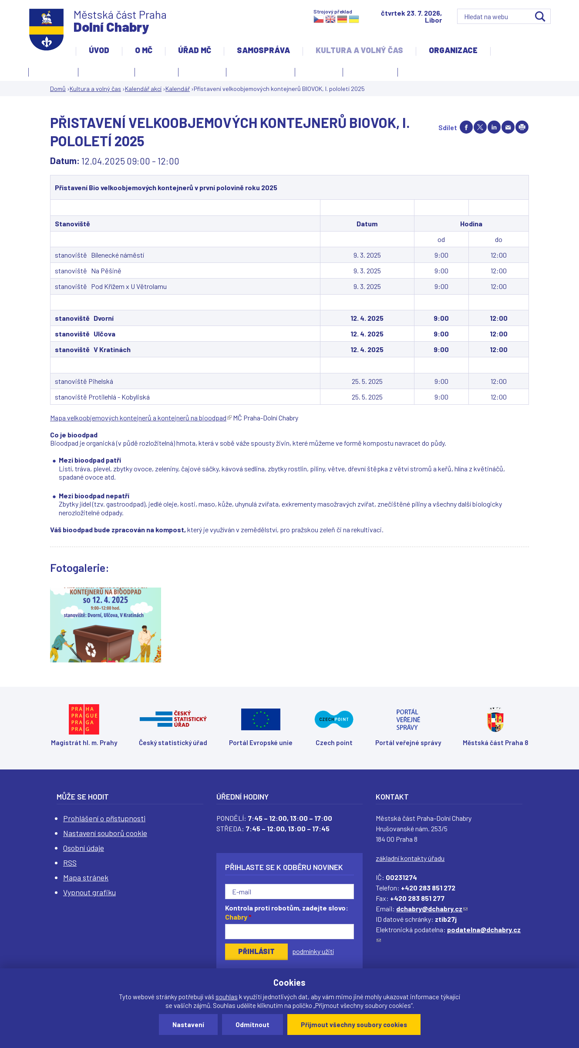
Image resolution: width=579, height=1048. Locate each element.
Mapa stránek (85, 877)
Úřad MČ (194, 50)
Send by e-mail (508, 127)
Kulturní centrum (260, 71)
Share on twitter (480, 127)
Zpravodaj (368, 73)
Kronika (200, 73)
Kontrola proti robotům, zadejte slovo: (286, 912)
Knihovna (156, 71)
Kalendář (177, 88)
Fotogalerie (53, 71)
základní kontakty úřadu (410, 858)
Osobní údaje (83, 848)
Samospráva (263, 50)
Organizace (453, 50)
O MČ (143, 50)
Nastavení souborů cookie (105, 833)
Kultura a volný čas (359, 50)
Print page (522, 127)
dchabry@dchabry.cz (432, 908)
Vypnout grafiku (89, 892)
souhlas (226, 997)
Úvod (99, 50)
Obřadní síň (319, 71)
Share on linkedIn (494, 127)
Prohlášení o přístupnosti (104, 818)
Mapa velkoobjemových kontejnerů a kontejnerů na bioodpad (141, 417)
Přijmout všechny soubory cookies (354, 1024)
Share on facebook (466, 127)
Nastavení (188, 1024)
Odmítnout (252, 1024)
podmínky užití (313, 951)
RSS (70, 862)
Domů (58, 88)
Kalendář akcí (106, 71)
